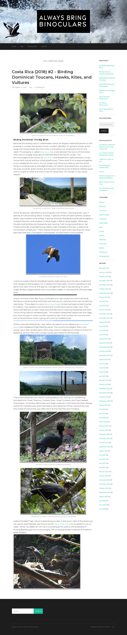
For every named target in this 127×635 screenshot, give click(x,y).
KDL (30, 87)
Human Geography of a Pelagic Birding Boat (107, 177)
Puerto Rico (103, 244)
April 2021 (102, 467)
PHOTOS (44, 46)
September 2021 (104, 447)
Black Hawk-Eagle (53, 304)
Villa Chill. (48, 157)
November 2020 (104, 484)
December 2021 (104, 434)
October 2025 (104, 289)
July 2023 (102, 363)
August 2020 (103, 496)
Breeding (102, 206)
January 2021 (103, 476)
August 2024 (103, 322)
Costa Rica (102, 210)
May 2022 (102, 413)
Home (14, 46)
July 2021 (102, 455)
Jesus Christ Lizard (62, 524)
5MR (21, 46)
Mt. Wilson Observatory (103, 104)
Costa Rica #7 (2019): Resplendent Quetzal (106, 154)
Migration (102, 239)
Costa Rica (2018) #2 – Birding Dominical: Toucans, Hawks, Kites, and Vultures (51, 77)
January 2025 (103, 310)
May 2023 (102, 372)
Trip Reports (32, 46)
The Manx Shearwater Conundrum (106, 189)
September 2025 (104, 293)
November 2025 (104, 285)
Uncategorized (104, 256)
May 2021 (102, 463)
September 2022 (104, 401)
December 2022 (104, 388)
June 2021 (102, 459)
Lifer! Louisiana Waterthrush (104, 98)
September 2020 (104, 492)
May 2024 (102, 334)
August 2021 (103, 451)
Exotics (101, 171)
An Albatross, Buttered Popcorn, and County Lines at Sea (107, 147)
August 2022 (103, 405)
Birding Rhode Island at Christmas (107, 79)
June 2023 (102, 368)
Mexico (101, 235)
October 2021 (104, 442)
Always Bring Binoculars (27, 627)
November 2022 (104, 393)
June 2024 (102, 330)
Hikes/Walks (103, 223)
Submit (104, 131)
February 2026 (104, 272)
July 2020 (102, 501)
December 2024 (104, 314)
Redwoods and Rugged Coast (107, 91)
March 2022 (103, 422)
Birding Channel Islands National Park (106, 73)
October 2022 (104, 397)
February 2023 (104, 380)
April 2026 (102, 268)
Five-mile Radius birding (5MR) (104, 166)
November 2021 (104, 438)
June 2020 (102, 505)
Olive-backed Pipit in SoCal (106, 110)
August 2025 (103, 297)
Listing (101, 231)
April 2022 (102, 418)
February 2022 (104, 426)
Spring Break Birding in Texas (107, 66)
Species (101, 248)
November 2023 (104, 347)
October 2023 (104, 351)
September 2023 (104, 355)
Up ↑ (113, 627)
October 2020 (104, 488)
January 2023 (103, 384)
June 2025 (102, 305)
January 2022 (103, 430)
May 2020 (102, 509)
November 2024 (104, 318)
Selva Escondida (47, 152)
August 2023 (103, 359)
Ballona (101, 202)
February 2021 (104, 471)
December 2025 (104, 280)
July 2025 (102, 301)
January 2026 (103, 276)
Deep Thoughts (104, 215)
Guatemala (103, 219)
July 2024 (102, 326)
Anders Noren (104, 627)
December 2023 (104, 343)
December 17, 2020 (19, 87)
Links (101, 227)
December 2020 (104, 480)
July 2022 (102, 409)
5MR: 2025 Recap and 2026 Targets (106, 85)
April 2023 (102, 376)
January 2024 (103, 339)
